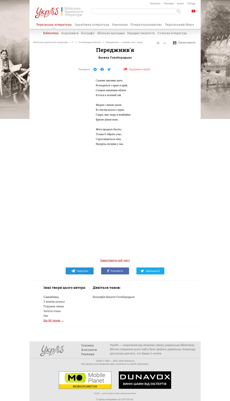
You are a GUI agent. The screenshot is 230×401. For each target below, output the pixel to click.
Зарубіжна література (92, 24)
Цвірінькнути (150, 271)
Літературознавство (146, 24)
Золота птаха (52, 311)
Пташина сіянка (53, 306)
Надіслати (79, 271)
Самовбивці (51, 297)
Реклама (169, 3)
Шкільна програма (111, 33)
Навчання (120, 24)
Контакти (155, 3)
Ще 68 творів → (53, 320)
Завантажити (185, 42)
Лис (45, 315)
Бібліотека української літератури (50, 42)
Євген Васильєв (126, 361)
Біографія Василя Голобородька (113, 297)
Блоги (180, 3)
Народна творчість (141, 33)
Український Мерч (179, 24)
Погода (191, 3)
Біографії (88, 33)
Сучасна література (172, 33)
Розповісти (115, 271)
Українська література (54, 25)
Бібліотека (51, 33)
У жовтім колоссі (54, 301)
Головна (87, 345)
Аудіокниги (70, 33)
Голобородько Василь (89, 42)
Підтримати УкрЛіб (137, 69)
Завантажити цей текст (115, 260)
